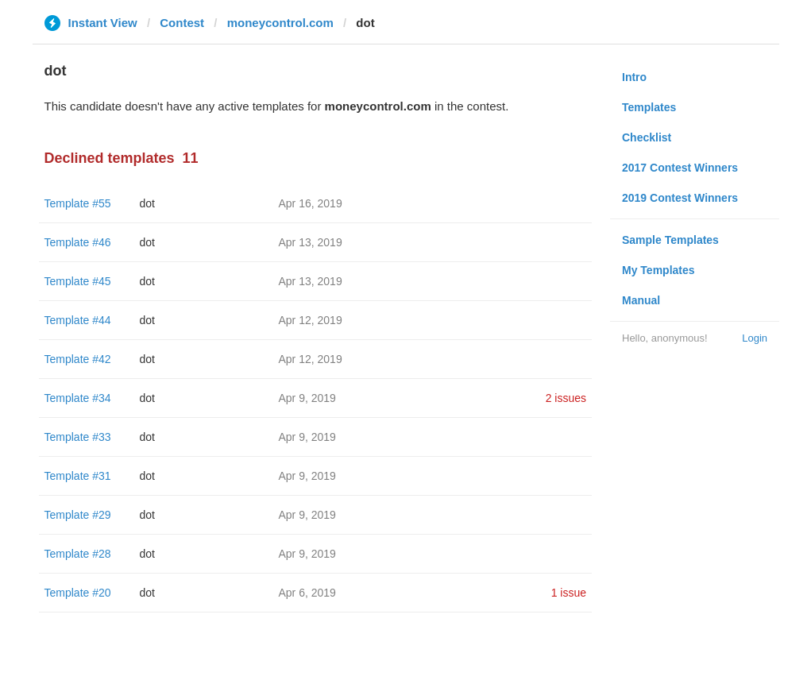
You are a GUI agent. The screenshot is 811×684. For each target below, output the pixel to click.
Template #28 (77, 553)
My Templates (658, 270)
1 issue (568, 592)
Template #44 (77, 320)
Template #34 (77, 398)
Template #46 (77, 242)
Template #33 (77, 437)
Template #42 (77, 359)
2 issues (566, 398)
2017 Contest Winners (680, 167)
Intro (634, 77)
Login (754, 338)
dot (147, 203)
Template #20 (77, 592)
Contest (182, 22)
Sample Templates (670, 240)
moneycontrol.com (280, 22)
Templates (649, 107)
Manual (641, 300)
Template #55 (77, 203)
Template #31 (77, 476)
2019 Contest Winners (680, 197)
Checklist (646, 137)
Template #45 (77, 281)
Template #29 (77, 514)
